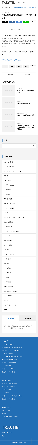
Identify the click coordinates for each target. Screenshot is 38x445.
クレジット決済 (10, 254)
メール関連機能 (6, 365)
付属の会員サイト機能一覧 (9, 359)
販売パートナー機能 (8, 369)
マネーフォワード (9, 166)
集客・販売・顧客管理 (8, 386)
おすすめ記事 (27, 318)
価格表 (4, 413)
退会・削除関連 (8, 286)
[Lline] (26, 22)
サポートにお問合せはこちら (10, 417)
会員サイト (9, 226)
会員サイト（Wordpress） (13, 231)
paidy (5, 309)
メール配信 (7, 236)
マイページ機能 (8, 240)
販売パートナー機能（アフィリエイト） (15, 217)
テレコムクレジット (9, 203)
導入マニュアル (10, 185)
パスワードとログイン (10, 305)
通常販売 (8, 277)
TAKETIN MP (6, 410)
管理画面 (8, 194)
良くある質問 (6, 380)
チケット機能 (8, 245)
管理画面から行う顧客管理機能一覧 (12, 347)
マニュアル (5, 341)
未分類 (6, 212)
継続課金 (8, 268)
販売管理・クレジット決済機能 (11, 350)
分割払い (8, 272)
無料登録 (8, 282)
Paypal (6, 300)
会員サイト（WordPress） (9, 362)
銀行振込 (8, 259)
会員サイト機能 (8, 222)
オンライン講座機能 (8, 353)
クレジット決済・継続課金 (9, 383)
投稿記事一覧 (8, 180)
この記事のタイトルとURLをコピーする (19, 29)
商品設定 (6, 263)
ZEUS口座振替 (8, 199)
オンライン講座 (8, 162)
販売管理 (8, 189)
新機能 (6, 176)
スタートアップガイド (8, 344)
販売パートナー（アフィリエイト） (12, 396)
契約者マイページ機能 (8, 372)
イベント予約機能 (9, 208)
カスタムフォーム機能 (10, 291)
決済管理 (6, 249)
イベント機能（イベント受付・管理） (13, 356)
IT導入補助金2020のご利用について (12, 60)
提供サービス (6, 407)
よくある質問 (8, 295)
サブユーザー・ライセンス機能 (13, 171)
